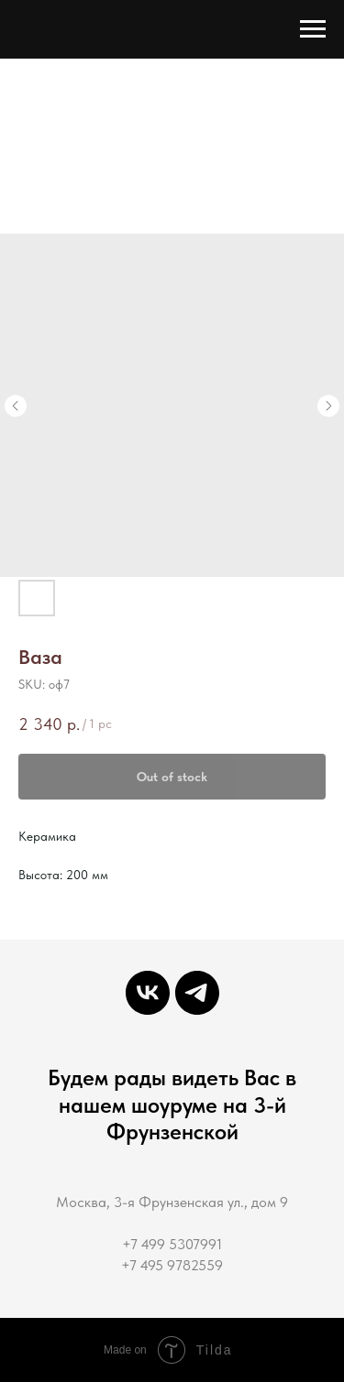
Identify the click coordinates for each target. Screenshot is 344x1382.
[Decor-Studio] (197, 993)
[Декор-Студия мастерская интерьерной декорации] (148, 993)
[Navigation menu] (313, 29)
